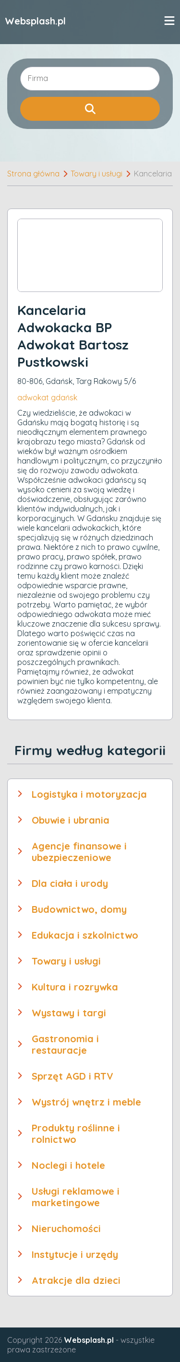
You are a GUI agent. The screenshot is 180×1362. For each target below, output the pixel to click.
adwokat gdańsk (47, 397)
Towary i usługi (96, 173)
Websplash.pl (35, 21)
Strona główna (33, 173)
